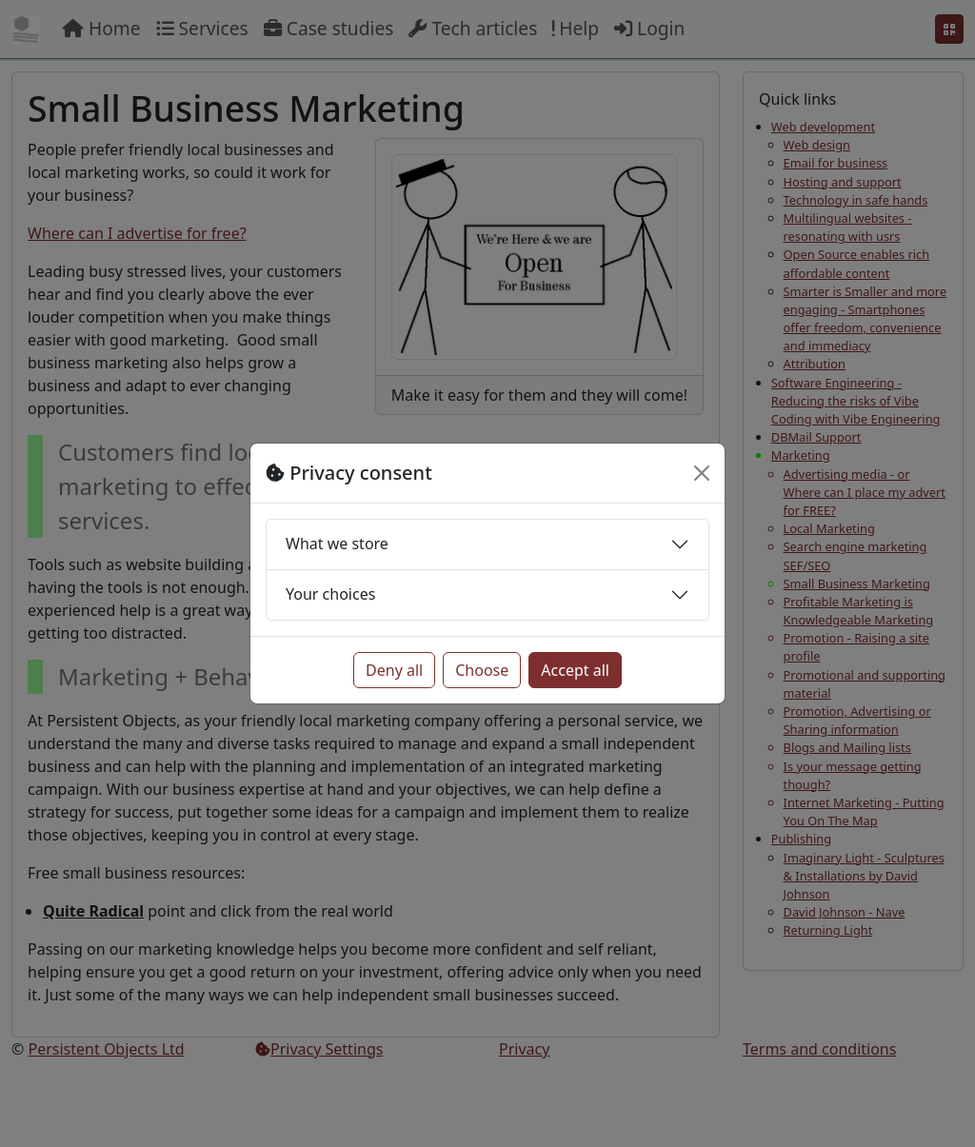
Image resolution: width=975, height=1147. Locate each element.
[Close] (701, 473)
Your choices (330, 593)
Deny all (394, 670)
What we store (337, 543)
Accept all (575, 670)
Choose (481, 670)
